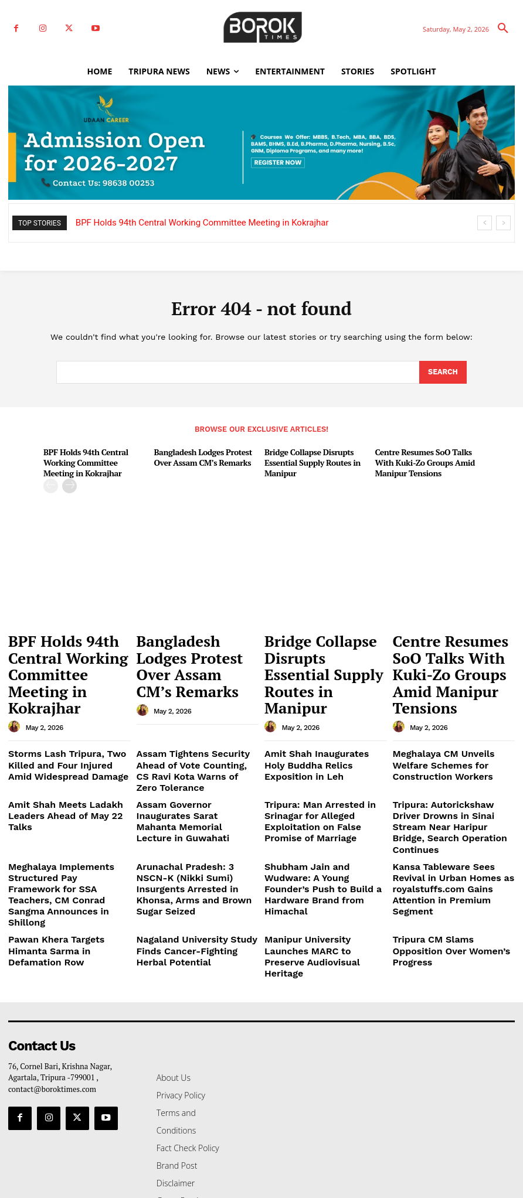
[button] (503, 29)
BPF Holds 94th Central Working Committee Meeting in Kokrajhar (202, 222)
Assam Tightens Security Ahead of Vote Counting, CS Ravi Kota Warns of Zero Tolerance (195, 719)
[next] (503, 223)
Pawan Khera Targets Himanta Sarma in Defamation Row (64, 833)
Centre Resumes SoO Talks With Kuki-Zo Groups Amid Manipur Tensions (421, 460)
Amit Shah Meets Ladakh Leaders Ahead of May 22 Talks (65, 748)
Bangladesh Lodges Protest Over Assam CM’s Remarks (199, 455)
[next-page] (69, 483)
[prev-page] (50, 483)
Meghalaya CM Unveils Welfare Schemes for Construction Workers (450, 719)
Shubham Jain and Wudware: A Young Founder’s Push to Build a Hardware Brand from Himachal (324, 794)
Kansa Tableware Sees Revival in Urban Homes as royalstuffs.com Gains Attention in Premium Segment (453, 799)
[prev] (484, 223)
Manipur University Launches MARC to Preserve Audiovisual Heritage (320, 837)
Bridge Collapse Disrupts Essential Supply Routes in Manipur (308, 460)
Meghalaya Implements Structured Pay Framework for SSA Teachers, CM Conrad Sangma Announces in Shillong (65, 799)
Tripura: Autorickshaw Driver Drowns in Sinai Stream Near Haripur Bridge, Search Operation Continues (447, 757)
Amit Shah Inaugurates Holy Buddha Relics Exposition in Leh (324, 715)
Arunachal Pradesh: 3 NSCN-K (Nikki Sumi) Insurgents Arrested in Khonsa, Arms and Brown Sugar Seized (193, 799)
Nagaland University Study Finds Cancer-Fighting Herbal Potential (197, 837)
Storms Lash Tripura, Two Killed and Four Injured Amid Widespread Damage (68, 719)
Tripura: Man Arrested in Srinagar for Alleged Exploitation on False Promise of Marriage (325, 752)
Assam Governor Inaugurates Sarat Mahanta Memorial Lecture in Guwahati (190, 752)
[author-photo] (15, 673)
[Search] (442, 372)
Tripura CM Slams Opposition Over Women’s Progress (447, 833)
